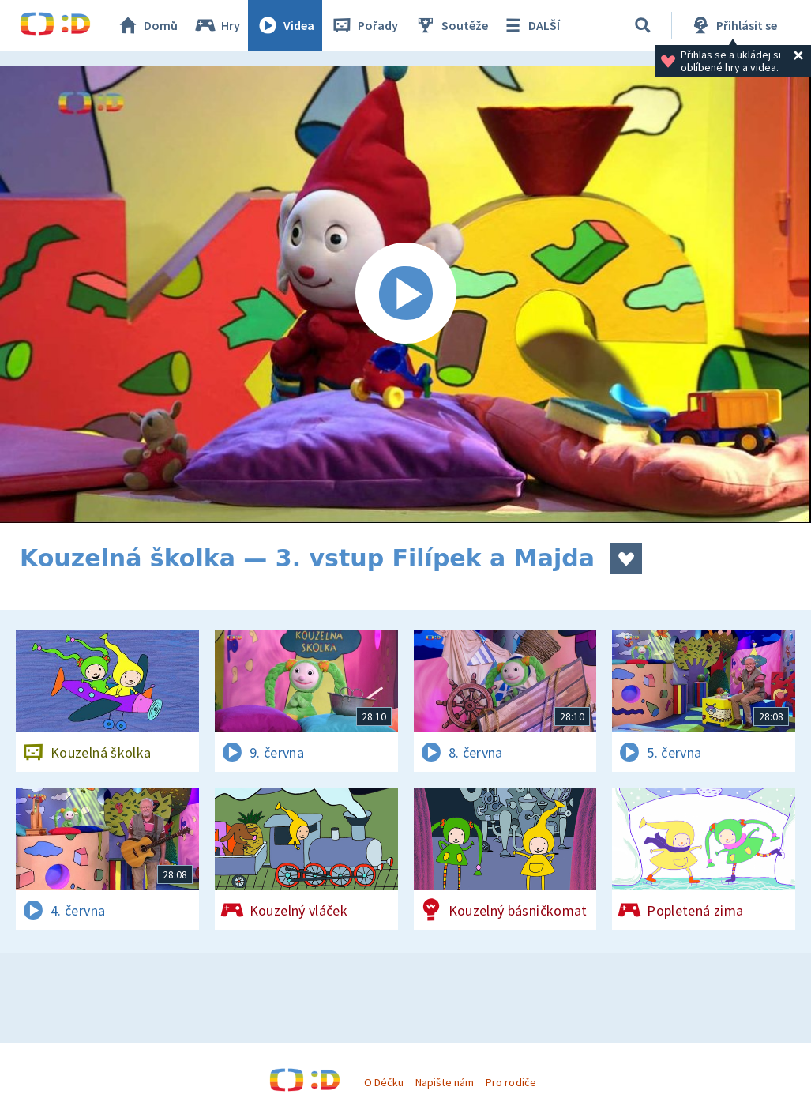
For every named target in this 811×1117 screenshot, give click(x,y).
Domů (147, 25)
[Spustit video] (405, 294)
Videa (285, 25)
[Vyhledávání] (642, 25)
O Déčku (384, 1082)
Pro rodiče (510, 1082)
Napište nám (444, 1082)
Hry (216, 25)
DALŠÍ (530, 25)
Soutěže (451, 25)
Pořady (364, 25)
